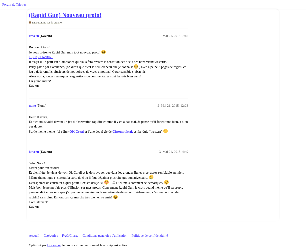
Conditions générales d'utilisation (105, 235)
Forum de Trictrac (14, 4)
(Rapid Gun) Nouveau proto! (65, 15)
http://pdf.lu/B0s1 (41, 57)
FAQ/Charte (70, 235)
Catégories (50, 235)
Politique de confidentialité (150, 235)
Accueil (34, 235)
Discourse (54, 245)
